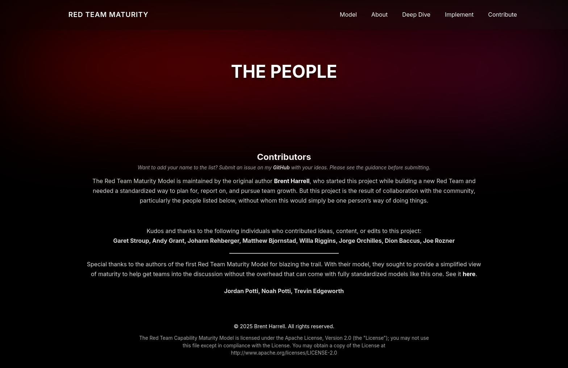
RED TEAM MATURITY (108, 14)
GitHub (281, 167)
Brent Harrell (292, 181)
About (379, 14)
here (469, 274)
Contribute (502, 14)
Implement (459, 14)
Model (348, 14)
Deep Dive (416, 14)
